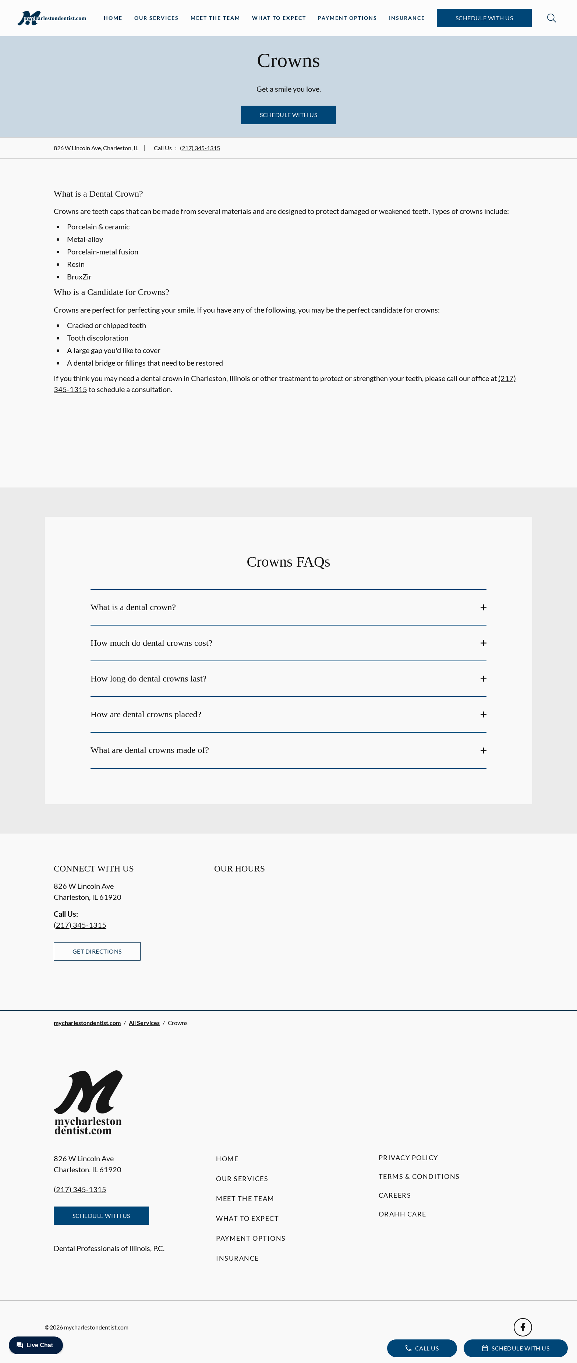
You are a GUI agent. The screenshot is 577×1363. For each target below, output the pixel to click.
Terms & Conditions (419, 1176)
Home (113, 18)
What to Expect (279, 18)
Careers (395, 1195)
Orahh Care (402, 1214)
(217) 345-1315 (200, 147)
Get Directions (97, 951)
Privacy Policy (408, 1158)
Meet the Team (215, 18)
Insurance (407, 18)
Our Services (156, 18)
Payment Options (347, 18)
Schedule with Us (484, 17)
